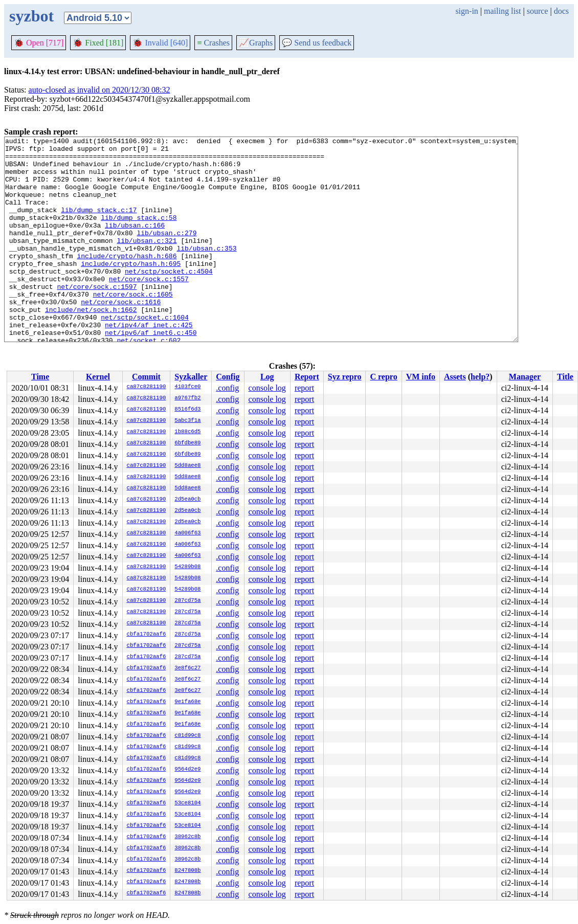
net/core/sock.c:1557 (149, 307)
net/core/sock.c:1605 (133, 326)
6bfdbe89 (187, 443)
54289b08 (187, 567)
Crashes (213, 42)
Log (267, 376)
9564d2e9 (187, 769)
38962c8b (187, 837)
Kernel (98, 376)
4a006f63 (187, 533)
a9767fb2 (187, 398)
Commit (146, 376)
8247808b (187, 870)
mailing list (502, 11)
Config (227, 376)
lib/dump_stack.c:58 (138, 234)
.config (227, 388)
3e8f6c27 (187, 668)
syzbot (31, 16)
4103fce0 (187, 387)
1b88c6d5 (187, 432)
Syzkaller (190, 376)
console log (267, 388)
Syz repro (345, 376)
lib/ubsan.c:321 (146, 261)
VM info (420, 376)
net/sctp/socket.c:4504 (169, 298)
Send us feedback (316, 42)
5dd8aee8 (187, 465)
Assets (455, 376)
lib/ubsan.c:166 (135, 243)
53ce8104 (187, 803)
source (537, 11)
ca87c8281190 (146, 387)
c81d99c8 (187, 735)
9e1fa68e (187, 702)
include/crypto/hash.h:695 (131, 289)
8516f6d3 (187, 409)
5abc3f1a (187, 420)
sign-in (466, 11)
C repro (383, 376)
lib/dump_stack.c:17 (99, 225)
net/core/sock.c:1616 (121, 335)
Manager (525, 376)
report (304, 388)
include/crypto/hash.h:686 (126, 280)
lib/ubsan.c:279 (166, 252)
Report (307, 376)
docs (561, 11)
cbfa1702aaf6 (146, 634)
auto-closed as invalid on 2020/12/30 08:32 (99, 89)
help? (480, 376)
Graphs (256, 42)
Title (565, 376)
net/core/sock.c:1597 (97, 317)
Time (40, 376)
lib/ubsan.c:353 (206, 271)
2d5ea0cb (187, 499)
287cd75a (187, 600)
